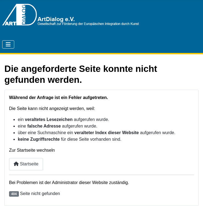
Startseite (26, 164)
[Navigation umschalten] (8, 44)
